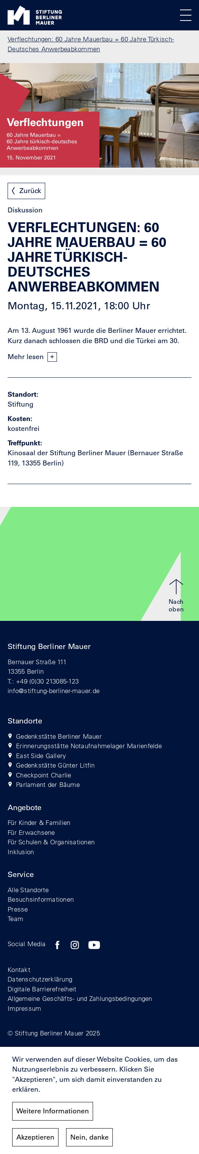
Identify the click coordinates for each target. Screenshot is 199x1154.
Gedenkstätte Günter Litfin (55, 765)
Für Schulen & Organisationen (51, 842)
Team (15, 919)
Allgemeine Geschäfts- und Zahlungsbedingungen (80, 998)
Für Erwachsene (31, 832)
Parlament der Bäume (48, 784)
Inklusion (21, 852)
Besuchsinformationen (41, 899)
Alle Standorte (28, 890)
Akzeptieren (35, 1141)
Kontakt (19, 970)
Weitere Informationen (52, 1115)
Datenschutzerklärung (40, 979)
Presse (18, 909)
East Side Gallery (41, 756)
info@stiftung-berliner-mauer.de (54, 691)
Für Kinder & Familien (39, 822)
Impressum (24, 1008)
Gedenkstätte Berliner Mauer (59, 736)
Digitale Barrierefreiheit (42, 989)
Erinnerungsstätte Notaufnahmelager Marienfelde (89, 746)
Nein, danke (89, 1141)
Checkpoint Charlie (43, 775)
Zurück (30, 191)
